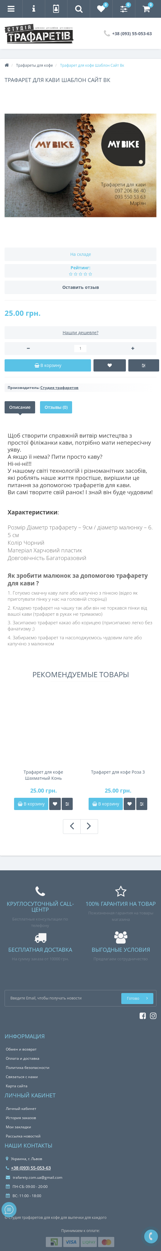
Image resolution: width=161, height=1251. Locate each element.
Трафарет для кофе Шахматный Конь (43, 775)
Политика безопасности (27, 1067)
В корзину (31, 804)
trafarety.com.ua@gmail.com (34, 1177)
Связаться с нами (22, 1076)
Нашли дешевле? (80, 332)
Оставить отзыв (80, 287)
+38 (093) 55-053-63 (28, 1168)
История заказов (21, 1117)
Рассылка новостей (23, 1136)
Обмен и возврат (21, 1049)
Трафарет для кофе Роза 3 (118, 772)
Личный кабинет (21, 1108)
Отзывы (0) (56, 407)
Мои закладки (18, 1127)
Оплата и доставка (22, 1058)
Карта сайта (16, 1086)
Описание (20, 407)
